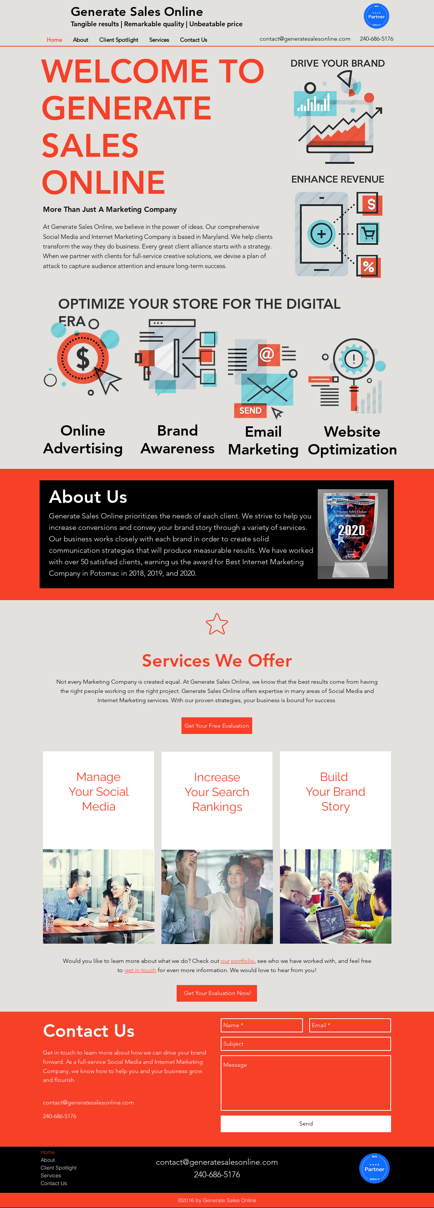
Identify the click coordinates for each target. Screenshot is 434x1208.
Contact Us (54, 1183)
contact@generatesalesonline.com (305, 38)
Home (48, 1152)
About (48, 1160)
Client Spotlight (59, 1167)
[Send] (306, 1124)
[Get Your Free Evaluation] (216, 725)
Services (51, 1175)
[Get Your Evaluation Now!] (217, 993)
